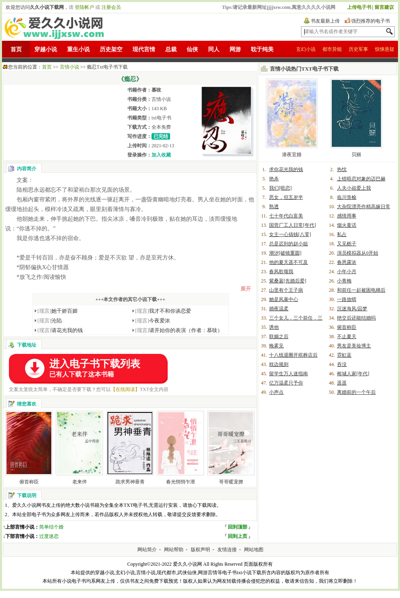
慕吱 (156, 90)
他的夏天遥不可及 (288, 262)
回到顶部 (237, 527)
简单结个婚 (51, 527)
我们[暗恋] (280, 188)
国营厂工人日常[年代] (292, 225)
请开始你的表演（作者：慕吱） (179, 330)
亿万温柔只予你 (286, 383)
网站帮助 (173, 549)
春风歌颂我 (281, 271)
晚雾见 (276, 346)
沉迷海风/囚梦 (352, 309)
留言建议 (384, 7)
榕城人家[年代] (353, 373)
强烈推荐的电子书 (370, 21)
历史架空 (111, 49)
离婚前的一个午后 (356, 392)
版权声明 (200, 549)
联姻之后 (278, 336)
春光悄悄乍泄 (180, 482)
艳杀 (274, 179)
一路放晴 (346, 299)
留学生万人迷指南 (288, 373)
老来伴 (79, 482)
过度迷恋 (49, 536)
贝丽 (356, 154)
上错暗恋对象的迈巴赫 (361, 179)
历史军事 (358, 49)
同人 (213, 49)
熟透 (274, 206)
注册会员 (111, 7)
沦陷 (50, 321)
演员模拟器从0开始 (357, 253)
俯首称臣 (29, 482)
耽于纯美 (262, 49)
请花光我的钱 (60, 330)
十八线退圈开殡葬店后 (293, 355)
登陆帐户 (84, 7)
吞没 (342, 364)
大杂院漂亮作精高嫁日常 (363, 206)
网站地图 (253, 549)
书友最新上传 (325, 21)
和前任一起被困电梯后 (361, 290)
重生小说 (78, 49)
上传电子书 (359, 7)
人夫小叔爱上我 (354, 188)
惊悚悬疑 (384, 49)
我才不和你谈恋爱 (163, 311)
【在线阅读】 (125, 389)
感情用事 (346, 216)
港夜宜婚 (291, 154)
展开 (245, 289)
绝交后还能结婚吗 (356, 318)
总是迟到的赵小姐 (288, 244)
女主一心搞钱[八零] (290, 234)
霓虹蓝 (344, 355)
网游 (235, 49)
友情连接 (227, 549)
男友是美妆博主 (354, 346)
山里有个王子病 (286, 290)
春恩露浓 (346, 262)
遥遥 (342, 383)
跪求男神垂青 (130, 482)
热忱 (342, 169)
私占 (342, 234)
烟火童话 (346, 225)
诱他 (274, 327)
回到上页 (237, 536)
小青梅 (344, 281)
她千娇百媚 (58, 311)
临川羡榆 (346, 197)
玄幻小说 (306, 49)
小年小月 (346, 271)
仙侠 (192, 49)
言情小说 (69, 67)
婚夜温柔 (278, 309)
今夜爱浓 (153, 321)
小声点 (276, 392)
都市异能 (332, 49)
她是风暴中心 (283, 299)
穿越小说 (45, 49)
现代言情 (144, 49)
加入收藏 (161, 155)
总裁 (171, 49)
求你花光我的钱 (286, 169)
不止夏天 (346, 336)
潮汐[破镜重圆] (285, 253)
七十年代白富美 (286, 216)
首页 (16, 49)
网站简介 (147, 549)
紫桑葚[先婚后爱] (287, 281)
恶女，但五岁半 (286, 197)
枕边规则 (278, 364)
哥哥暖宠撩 (231, 482)
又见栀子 (346, 244)
